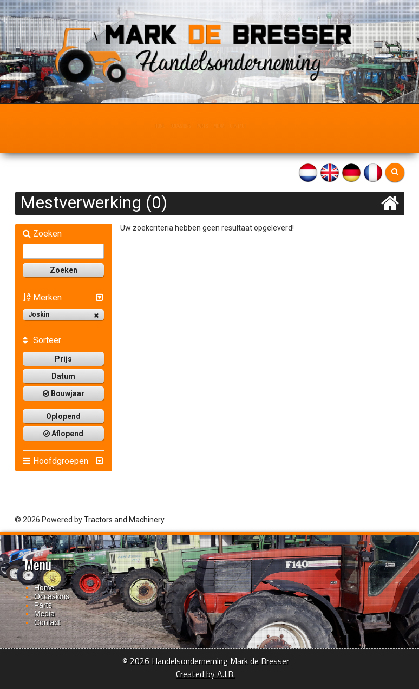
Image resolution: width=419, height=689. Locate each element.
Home (129, 126)
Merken (42, 297)
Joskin (63, 315)
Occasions (165, 126)
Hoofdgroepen (55, 461)
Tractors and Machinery (124, 519)
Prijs (63, 359)
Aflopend (63, 433)
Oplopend (63, 416)
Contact (265, 126)
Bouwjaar (63, 393)
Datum (63, 376)
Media (231, 126)
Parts (203, 126)
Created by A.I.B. (205, 673)
